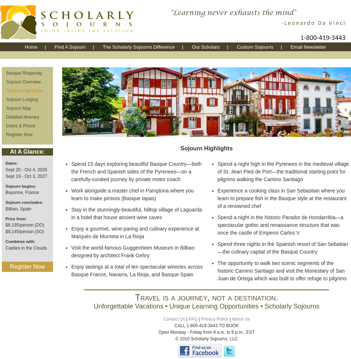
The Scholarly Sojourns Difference (139, 47)
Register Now (19, 134)
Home (31, 47)
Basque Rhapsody (24, 73)
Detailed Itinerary (22, 117)
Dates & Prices (20, 125)
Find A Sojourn (70, 47)
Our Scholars (206, 47)
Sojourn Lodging (22, 99)
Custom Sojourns (255, 47)
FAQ (193, 319)
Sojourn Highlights (24, 90)
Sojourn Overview (23, 82)
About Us (241, 319)
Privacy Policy (215, 319)
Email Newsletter (309, 47)
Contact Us (174, 319)
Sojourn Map (18, 108)
